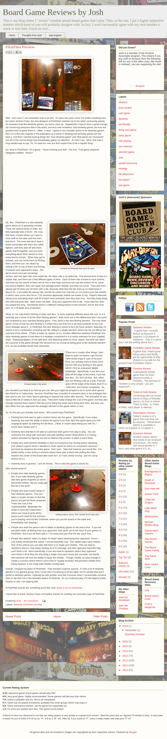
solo (121, 157)
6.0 (120, 507)
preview (38, 604)
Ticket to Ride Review (145, 392)
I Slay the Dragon (150, 501)
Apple (122, 552)
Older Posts (100, 616)
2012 (125, 660)
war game (124, 185)
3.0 (120, 485)
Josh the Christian (123, 607)
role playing (125, 140)
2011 (125, 665)
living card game (127, 130)
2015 (125, 646)
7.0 (120, 518)
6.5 (120, 513)
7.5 (120, 524)
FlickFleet (28, 604)
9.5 (120, 546)
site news (124, 571)
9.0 (120, 540)
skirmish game (126, 152)
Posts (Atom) (63, 627)
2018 (125, 626)
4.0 (120, 491)
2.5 (120, 480)
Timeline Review (142, 368)
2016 (125, 641)
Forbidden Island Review (146, 348)
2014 (125, 651)
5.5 (120, 502)
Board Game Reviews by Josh (53, 12)
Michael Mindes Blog (151, 523)
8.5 (120, 535)
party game (125, 135)
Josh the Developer (124, 599)
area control (125, 107)
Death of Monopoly (150, 481)
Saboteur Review (142, 327)
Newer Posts (13, 616)
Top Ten (123, 557)
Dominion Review (142, 433)
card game (124, 113)
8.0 (120, 529)
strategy (123, 168)
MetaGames (151, 516)
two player (124, 179)
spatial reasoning (128, 163)
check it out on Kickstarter (69, 587)
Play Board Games (151, 540)
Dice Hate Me (152, 488)
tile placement (126, 174)
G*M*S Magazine (150, 606)
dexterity (18, 604)
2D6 (147, 590)
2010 (125, 670)
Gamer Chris (151, 494)
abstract (123, 102)
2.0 (120, 474)
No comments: (31, 601)
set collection (126, 146)
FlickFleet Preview (20, 47)
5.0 (120, 496)
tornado (123, 577)
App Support (55, 35)
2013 (125, 655)
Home (12, 35)
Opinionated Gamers (151, 532)
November (131, 630)
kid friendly (124, 124)
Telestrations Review (144, 412)
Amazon (140, 86)
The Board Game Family (152, 549)
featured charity (123, 564)
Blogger (133, 732)
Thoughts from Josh (32, 35)
